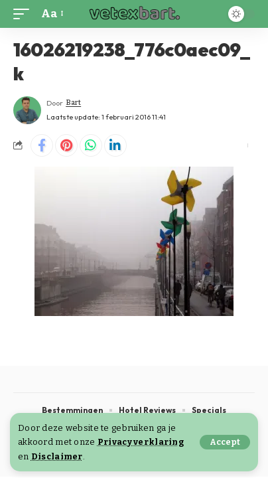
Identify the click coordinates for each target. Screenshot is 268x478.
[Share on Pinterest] (66, 145)
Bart (73, 102)
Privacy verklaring (141, 442)
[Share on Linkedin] (115, 145)
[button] (225, 442)
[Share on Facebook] (42, 145)
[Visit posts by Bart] (27, 110)
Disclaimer (57, 456)
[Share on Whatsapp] (91, 145)
